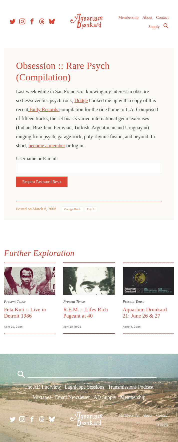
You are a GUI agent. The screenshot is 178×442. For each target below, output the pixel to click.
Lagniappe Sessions (84, 387)
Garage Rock (72, 209)
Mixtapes (41, 397)
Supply (154, 27)
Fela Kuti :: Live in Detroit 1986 (25, 313)
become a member (46, 145)
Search (166, 25)
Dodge (81, 100)
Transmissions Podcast (131, 387)
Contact (162, 17)
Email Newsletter (72, 397)
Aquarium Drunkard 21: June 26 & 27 (145, 313)
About (147, 17)
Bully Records (44, 109)
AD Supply (105, 397)
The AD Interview (42, 387)
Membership (128, 17)
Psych (91, 209)
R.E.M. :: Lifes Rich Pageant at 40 (85, 313)
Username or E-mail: (37, 158)
